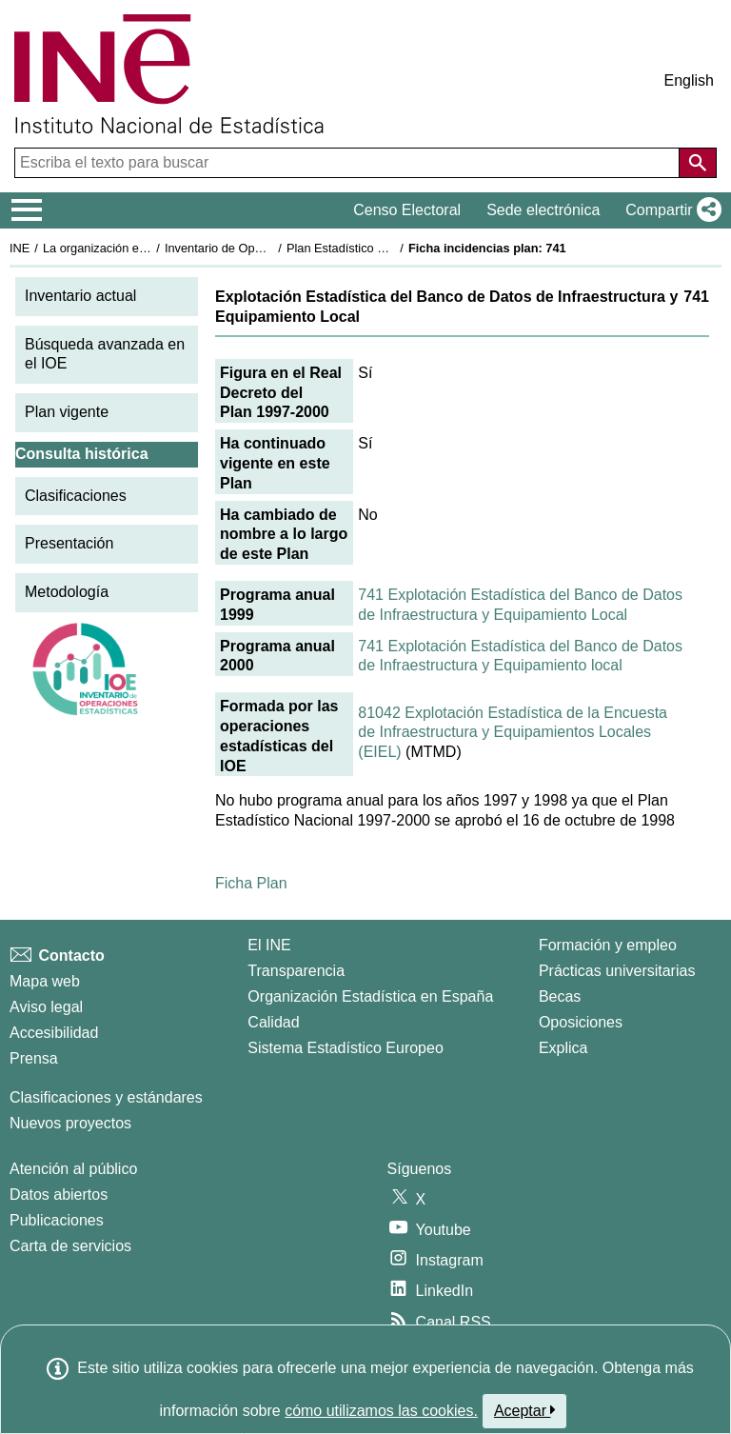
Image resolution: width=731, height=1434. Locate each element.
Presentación (69, 543)
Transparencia (296, 971)
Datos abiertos (59, 1194)
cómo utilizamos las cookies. (381, 1411)
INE (20, 248)
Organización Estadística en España (370, 996)
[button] (669, 210)
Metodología (67, 592)
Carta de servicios (70, 1246)
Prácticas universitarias (617, 971)
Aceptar (525, 1410)
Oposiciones (580, 1022)
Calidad (273, 1022)
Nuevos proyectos (70, 1123)
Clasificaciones (76, 496)
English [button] (689, 80)
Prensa (34, 1058)
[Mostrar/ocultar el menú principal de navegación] (27, 210)
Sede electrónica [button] (543, 210)
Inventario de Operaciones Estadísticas (271, 248)
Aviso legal (46, 1007)
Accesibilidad (54, 1033)
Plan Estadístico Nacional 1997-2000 (386, 248)
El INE (268, 945)
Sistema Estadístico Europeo (345, 1048)
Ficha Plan (251, 883)
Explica (563, 1048)
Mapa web (45, 981)
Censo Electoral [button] (407, 210)
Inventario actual (80, 296)
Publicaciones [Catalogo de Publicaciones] (57, 1220)
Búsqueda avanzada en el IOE (105, 354)
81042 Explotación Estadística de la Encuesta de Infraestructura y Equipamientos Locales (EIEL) (512, 733)
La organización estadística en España (147, 248)
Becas (560, 996)
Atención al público (73, 1169)
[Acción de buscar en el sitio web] (698, 163)
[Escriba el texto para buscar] (348, 163)
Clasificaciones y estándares (106, 1097)
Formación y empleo (608, 945)
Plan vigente (67, 412)
